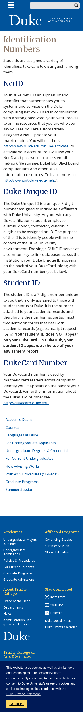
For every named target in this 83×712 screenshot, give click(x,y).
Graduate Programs (22, 481)
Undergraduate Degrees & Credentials (37, 450)
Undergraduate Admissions (14, 552)
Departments (13, 607)
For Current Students (18, 567)
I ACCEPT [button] (16, 704)
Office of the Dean (16, 601)
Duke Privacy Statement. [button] (23, 694)
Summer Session (19, 489)
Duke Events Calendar (61, 627)
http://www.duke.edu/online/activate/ (36, 146)
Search (76, 5)
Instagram (57, 597)
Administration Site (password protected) (19, 622)
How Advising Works (23, 466)
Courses (12, 427)
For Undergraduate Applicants (31, 442)
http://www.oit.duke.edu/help (29, 180)
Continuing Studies (58, 540)
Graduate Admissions (19, 580)
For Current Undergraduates (29, 458)
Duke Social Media (58, 621)
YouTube (57, 605)
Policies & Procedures (19, 561)
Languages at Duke (22, 435)
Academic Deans (19, 419)
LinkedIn (56, 613)
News (7, 614)
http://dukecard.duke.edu (26, 402)
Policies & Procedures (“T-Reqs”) (32, 474)
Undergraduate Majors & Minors (20, 542)
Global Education (57, 552)
